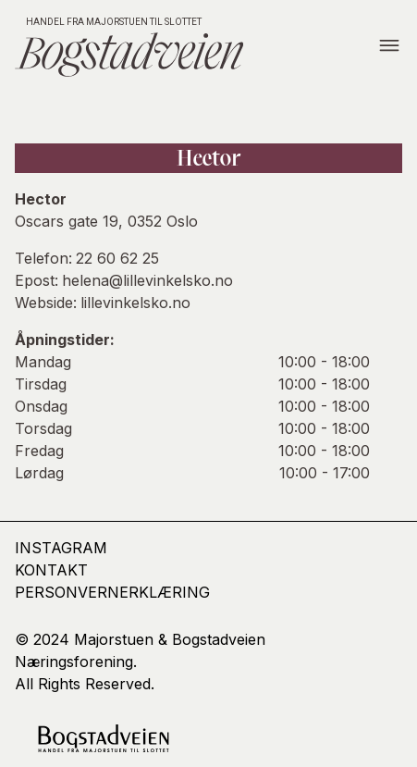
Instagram (61, 547)
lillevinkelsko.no (135, 302)
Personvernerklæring (112, 592)
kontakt (51, 570)
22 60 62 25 (117, 258)
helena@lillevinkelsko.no (147, 280)
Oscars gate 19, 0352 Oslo (106, 221)
